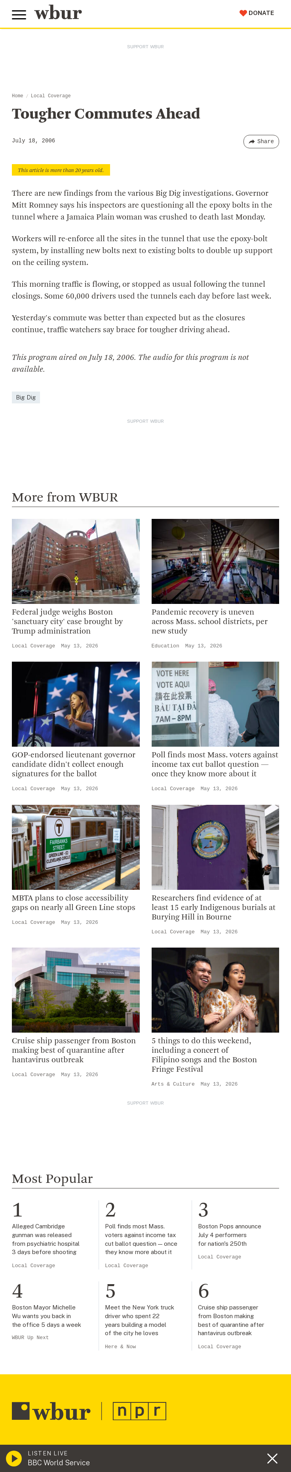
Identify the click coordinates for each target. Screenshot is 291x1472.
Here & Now (120, 1347)
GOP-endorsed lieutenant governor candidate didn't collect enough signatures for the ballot (73, 764)
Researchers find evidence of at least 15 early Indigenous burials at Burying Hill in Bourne (214, 908)
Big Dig (26, 397)
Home (17, 96)
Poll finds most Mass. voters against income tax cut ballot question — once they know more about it (215, 764)
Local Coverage (51, 96)
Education (165, 646)
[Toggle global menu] (19, 15)
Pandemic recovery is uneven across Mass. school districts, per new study (210, 622)
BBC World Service (59, 1463)
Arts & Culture (173, 1084)
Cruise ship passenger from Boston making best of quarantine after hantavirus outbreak (74, 1050)
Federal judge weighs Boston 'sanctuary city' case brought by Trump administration (67, 622)
